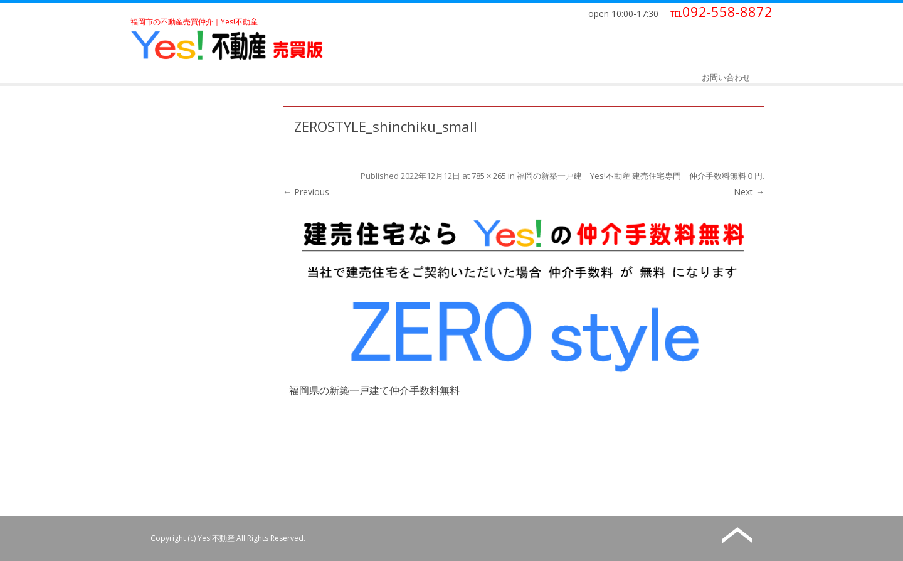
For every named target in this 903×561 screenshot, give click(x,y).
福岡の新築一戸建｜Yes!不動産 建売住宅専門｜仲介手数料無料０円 (640, 175)
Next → (749, 192)
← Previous (306, 192)
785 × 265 (489, 175)
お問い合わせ (726, 77)
